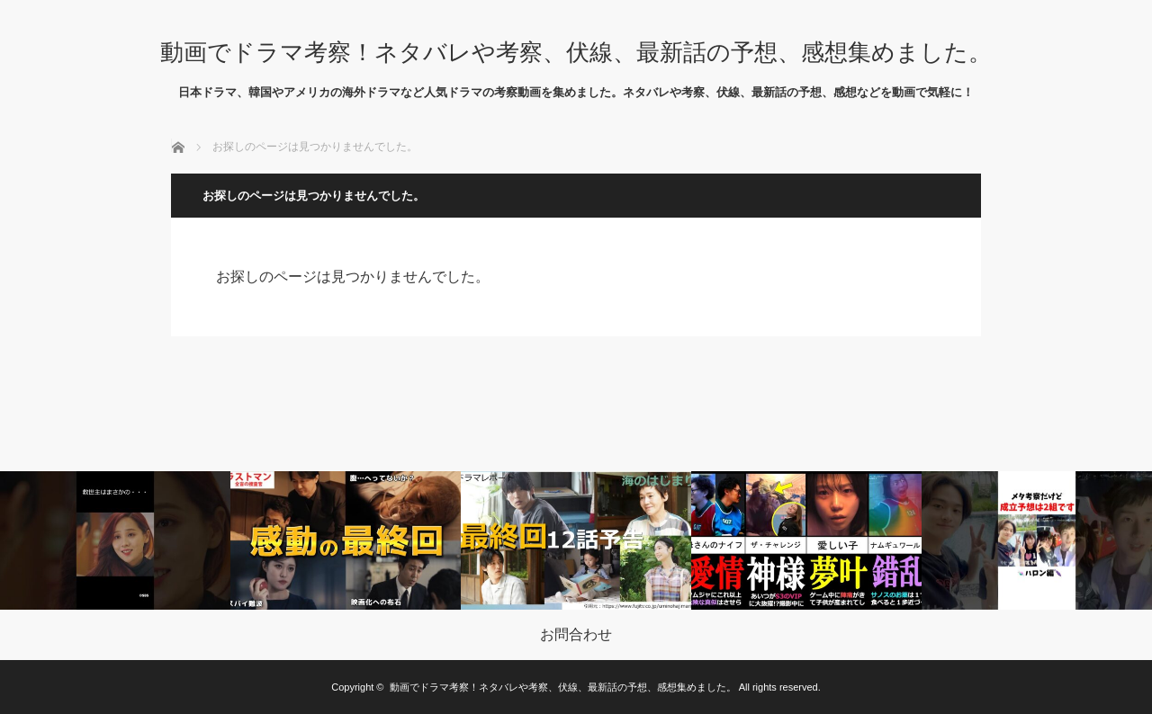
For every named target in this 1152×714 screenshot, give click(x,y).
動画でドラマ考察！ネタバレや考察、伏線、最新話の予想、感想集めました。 (576, 52)
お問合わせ (576, 635)
